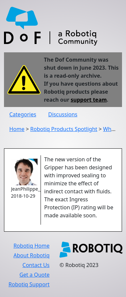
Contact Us (36, 265)
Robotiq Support (29, 284)
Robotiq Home (31, 245)
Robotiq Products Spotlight (63, 129)
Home (17, 129)
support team (89, 99)
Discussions (62, 114)
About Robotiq (32, 255)
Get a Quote (34, 274)
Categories (22, 114)
